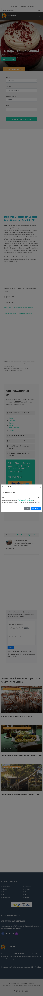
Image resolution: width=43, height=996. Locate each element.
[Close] (40, 487)
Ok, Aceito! (35, 508)
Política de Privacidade (25, 500)
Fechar (27, 508)
